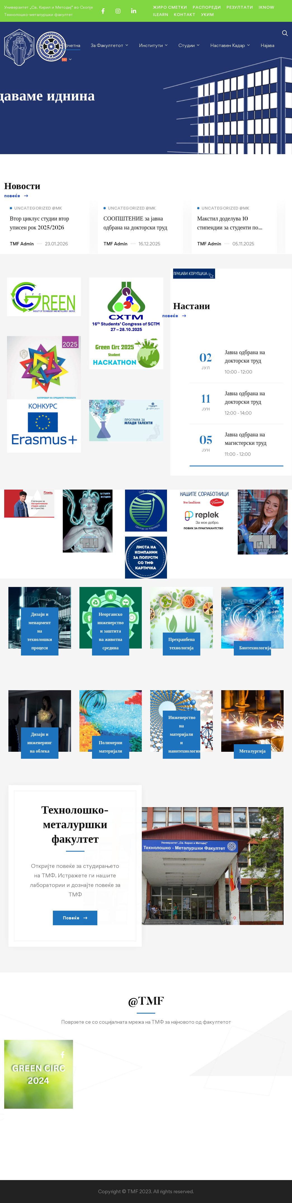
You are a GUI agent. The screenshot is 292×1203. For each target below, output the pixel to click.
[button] (16, 196)
